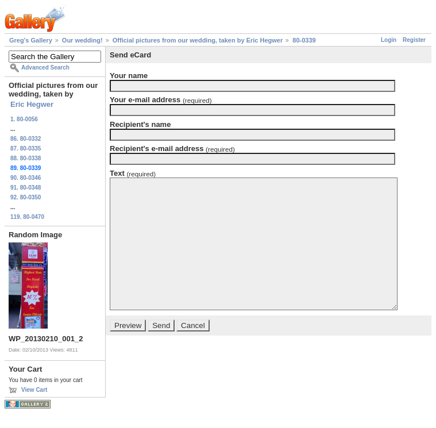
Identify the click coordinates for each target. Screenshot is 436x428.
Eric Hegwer (31, 104)
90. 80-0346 (25, 178)
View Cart (34, 390)
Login (388, 40)
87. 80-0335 (25, 148)
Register (414, 40)
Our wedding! (82, 40)
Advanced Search (45, 67)
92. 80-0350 (25, 197)
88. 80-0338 (25, 158)
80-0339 (303, 40)
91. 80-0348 (25, 187)
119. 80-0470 (27, 217)
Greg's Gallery (30, 40)
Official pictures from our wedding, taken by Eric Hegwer (198, 40)
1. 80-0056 (24, 119)
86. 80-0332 (25, 139)
